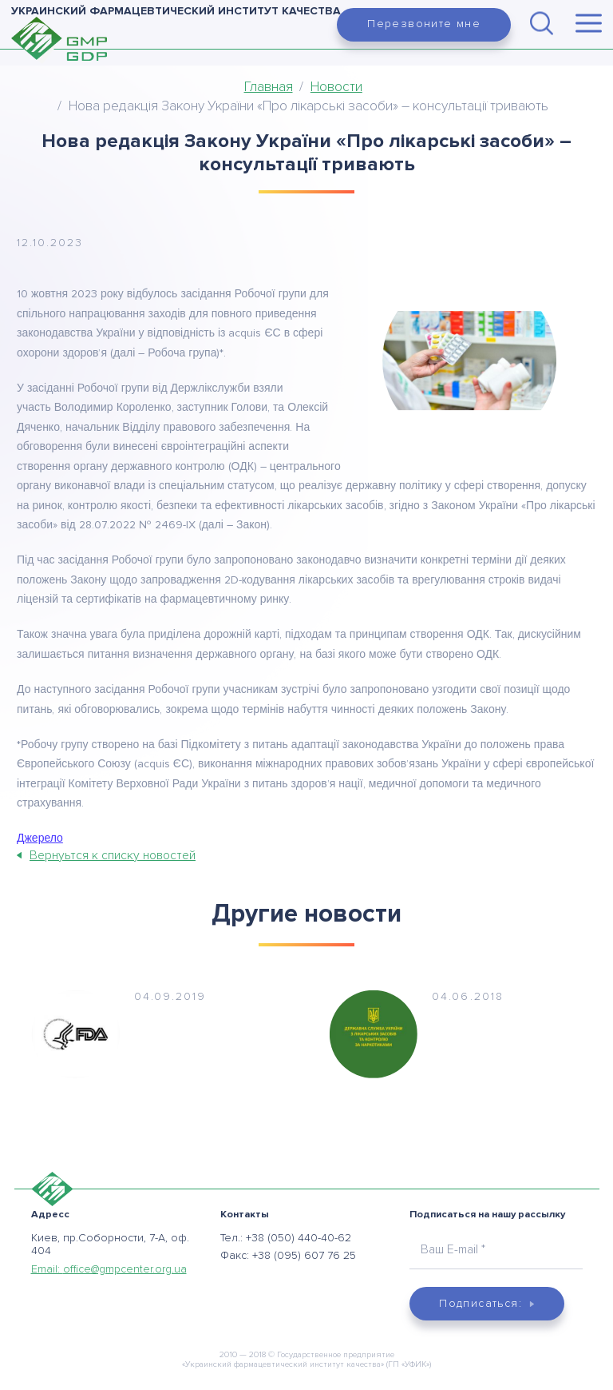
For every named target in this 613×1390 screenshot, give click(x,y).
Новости (336, 86)
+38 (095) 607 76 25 (304, 1255)
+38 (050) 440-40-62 (298, 1238)
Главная (268, 86)
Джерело (40, 838)
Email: (109, 1269)
